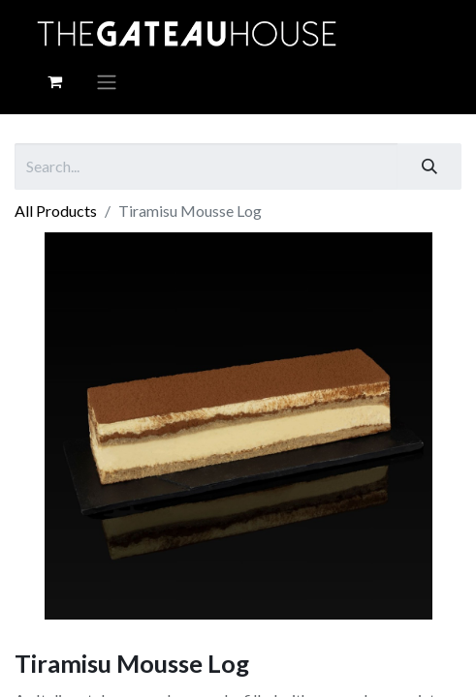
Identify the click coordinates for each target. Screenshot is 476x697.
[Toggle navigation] (106, 81)
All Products (56, 210)
